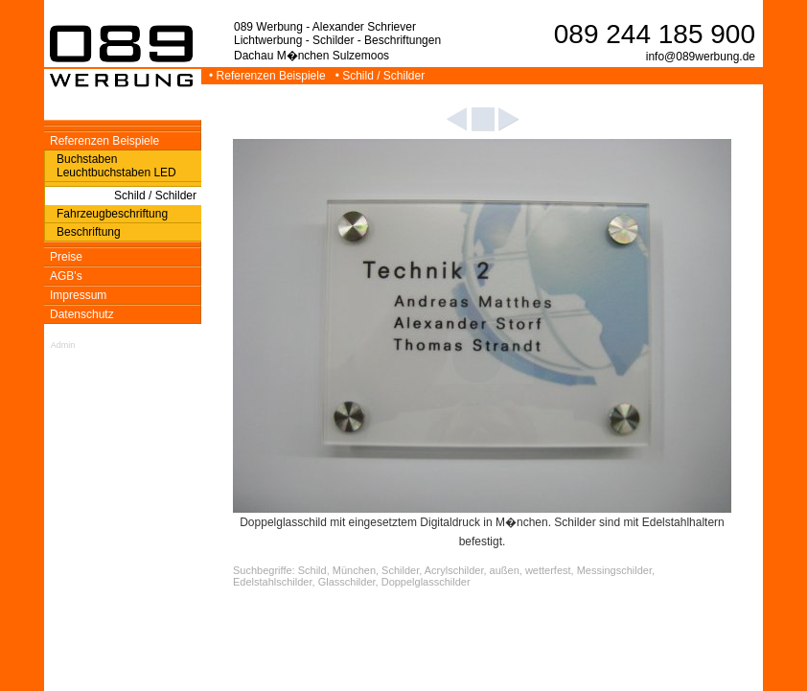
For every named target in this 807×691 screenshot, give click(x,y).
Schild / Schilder (155, 195)
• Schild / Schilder (381, 75)
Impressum (78, 295)
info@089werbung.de (700, 56)
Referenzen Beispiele (104, 141)
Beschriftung (89, 232)
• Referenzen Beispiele (269, 75)
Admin (63, 345)
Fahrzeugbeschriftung (112, 213)
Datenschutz (82, 314)
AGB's (66, 276)
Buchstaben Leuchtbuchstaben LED (116, 165)
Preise (66, 257)
